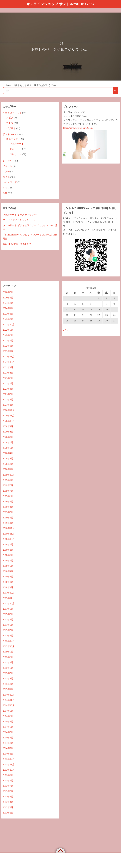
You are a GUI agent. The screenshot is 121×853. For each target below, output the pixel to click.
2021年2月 (8, 399)
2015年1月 (8, 689)
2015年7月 (8, 662)
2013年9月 (8, 775)
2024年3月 (8, 303)
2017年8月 (8, 614)
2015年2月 (8, 684)
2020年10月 (8, 421)
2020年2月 (8, 464)
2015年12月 (8, 641)
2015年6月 (8, 667)
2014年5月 (8, 732)
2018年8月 (8, 549)
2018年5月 (8, 566)
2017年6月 (8, 625)
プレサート (16, 154)
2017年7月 (8, 619)
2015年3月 (8, 678)
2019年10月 (8, 474)
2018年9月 (8, 544)
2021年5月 (8, 383)
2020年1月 (8, 469)
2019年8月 (8, 485)
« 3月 (65, 330)
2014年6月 (8, 726)
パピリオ (11, 128)
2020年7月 (8, 437)
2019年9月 (8, 480)
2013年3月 (8, 807)
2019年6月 (8, 496)
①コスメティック (12, 113)
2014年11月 (8, 700)
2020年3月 (8, 458)
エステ (6, 171)
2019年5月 (8, 501)
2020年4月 (8, 453)
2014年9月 (8, 710)
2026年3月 (8, 292)
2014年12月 (8, 694)
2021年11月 (8, 356)
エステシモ (12, 139)
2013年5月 (8, 796)
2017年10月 (8, 603)
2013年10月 (8, 769)
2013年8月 (8, 780)
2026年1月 (8, 297)
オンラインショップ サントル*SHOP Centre (60, 4)
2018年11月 (8, 533)
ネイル (6, 177)
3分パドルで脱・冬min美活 (17, 244)
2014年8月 (8, 716)
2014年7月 (8, 721)
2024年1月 (8, 308)
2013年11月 (8, 764)
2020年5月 (8, 447)
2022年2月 (8, 351)
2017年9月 (8, 608)
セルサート (16, 149)
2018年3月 (8, 576)
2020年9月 (8, 426)
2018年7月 (8, 555)
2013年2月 (8, 812)
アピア (9, 117)
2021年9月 (8, 367)
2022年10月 (8, 324)
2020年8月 (8, 431)
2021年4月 (8, 388)
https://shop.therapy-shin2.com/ (78, 128)
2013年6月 (8, 791)
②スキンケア (10, 134)
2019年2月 (8, 517)
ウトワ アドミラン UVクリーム (19, 220)
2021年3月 (8, 394)
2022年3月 (8, 346)
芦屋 (5, 193)
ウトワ (9, 123)
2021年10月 (8, 362)
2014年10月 (8, 705)
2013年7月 (8, 786)
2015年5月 (8, 673)
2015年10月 (8, 646)
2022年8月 (8, 335)
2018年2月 (8, 582)
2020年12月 (8, 410)
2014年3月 (8, 743)
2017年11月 (8, 598)
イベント (7, 166)
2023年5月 (8, 313)
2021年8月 (8, 372)
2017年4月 (8, 635)
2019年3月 (8, 512)
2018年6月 (8, 560)
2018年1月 (8, 587)
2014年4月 (8, 737)
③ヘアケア (8, 161)
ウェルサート (17, 143)
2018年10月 (8, 539)
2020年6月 (8, 442)
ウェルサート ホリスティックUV (20, 214)
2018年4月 (8, 571)
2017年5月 (8, 630)
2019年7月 (8, 490)
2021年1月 (8, 405)
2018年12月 (8, 528)
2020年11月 (8, 415)
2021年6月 (8, 378)
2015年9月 (8, 651)
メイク (6, 187)
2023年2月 (8, 319)
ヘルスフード (10, 182)
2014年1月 (8, 753)
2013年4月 (8, 802)
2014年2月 (8, 748)
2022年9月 (8, 329)
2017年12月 (8, 592)
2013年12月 (8, 759)
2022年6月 (8, 340)
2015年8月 (8, 657)
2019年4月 (8, 506)
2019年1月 (8, 523)
